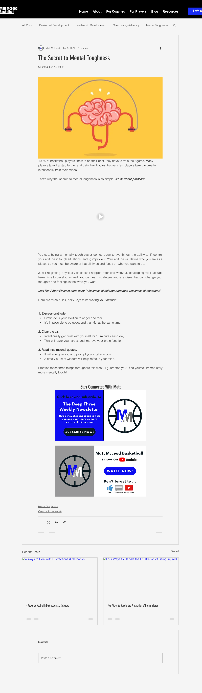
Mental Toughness (157, 25)
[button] (170, 10)
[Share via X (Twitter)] (48, 522)
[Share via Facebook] (39, 522)
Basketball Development (54, 25)
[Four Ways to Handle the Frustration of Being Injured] (140, 579)
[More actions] (161, 48)
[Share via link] (64, 522)
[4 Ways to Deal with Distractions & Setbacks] (59, 579)
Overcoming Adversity (126, 25)
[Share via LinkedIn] (56, 522)
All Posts (27, 25)
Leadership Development (91, 25)
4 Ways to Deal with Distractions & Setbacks (47, 605)
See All (175, 551)
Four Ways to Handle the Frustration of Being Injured (132, 605)
